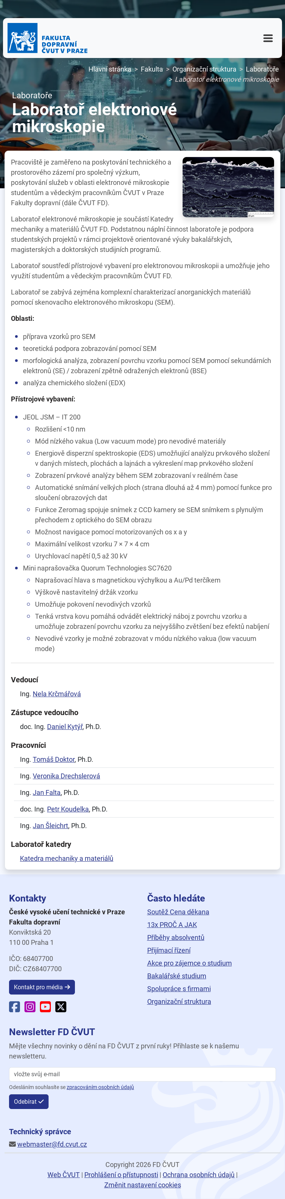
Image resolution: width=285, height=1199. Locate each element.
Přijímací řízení (169, 950)
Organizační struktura (204, 69)
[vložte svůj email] (142, 1074)
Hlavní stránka (109, 69)
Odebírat (25, 1101)
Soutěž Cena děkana (178, 912)
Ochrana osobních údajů (199, 1175)
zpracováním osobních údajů (100, 1087)
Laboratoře (262, 69)
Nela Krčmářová (57, 694)
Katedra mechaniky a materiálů (66, 858)
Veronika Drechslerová (66, 776)
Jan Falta (47, 792)
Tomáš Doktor (54, 759)
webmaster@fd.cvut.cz (52, 1144)
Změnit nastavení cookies (142, 1185)
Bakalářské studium (176, 976)
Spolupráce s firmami (179, 989)
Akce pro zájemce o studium (189, 963)
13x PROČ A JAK (172, 925)
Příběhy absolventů (175, 937)
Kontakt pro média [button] (38, 987)
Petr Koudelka (68, 809)
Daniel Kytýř (64, 727)
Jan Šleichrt (50, 826)
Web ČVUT (63, 1175)
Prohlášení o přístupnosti (121, 1175)
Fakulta (152, 69)
